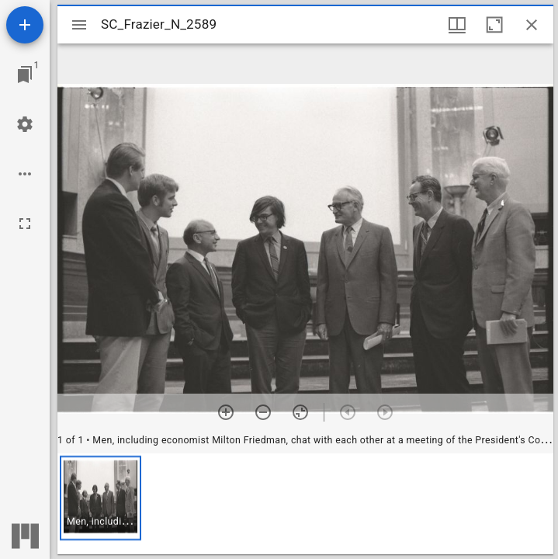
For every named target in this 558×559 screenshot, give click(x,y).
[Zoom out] (263, 412)
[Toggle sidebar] (79, 24)
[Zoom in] (225, 412)
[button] (100, 498)
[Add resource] (24, 24)
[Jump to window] (24, 74)
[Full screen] (24, 223)
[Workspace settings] (24, 124)
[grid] (305, 503)
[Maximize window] (494, 24)
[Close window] (531, 24)
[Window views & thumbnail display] (457, 24)
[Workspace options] (24, 174)
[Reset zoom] (300, 412)
